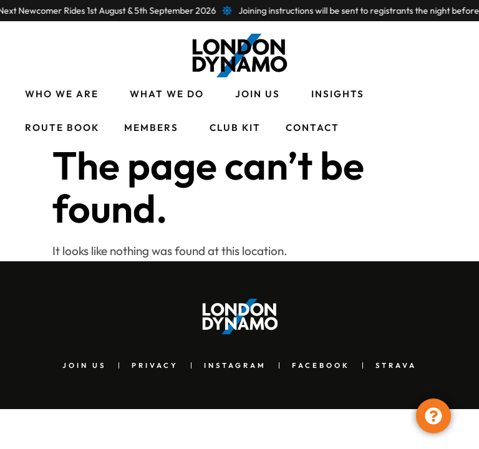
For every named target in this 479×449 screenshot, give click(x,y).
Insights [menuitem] (337, 94)
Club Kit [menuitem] (235, 127)
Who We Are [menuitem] (62, 94)
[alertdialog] (239, 10)
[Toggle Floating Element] (433, 415)
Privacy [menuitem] (155, 365)
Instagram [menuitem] (235, 365)
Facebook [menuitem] (321, 365)
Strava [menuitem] (396, 365)
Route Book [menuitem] (62, 127)
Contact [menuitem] (312, 127)
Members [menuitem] (151, 127)
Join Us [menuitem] (257, 94)
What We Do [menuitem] (167, 94)
